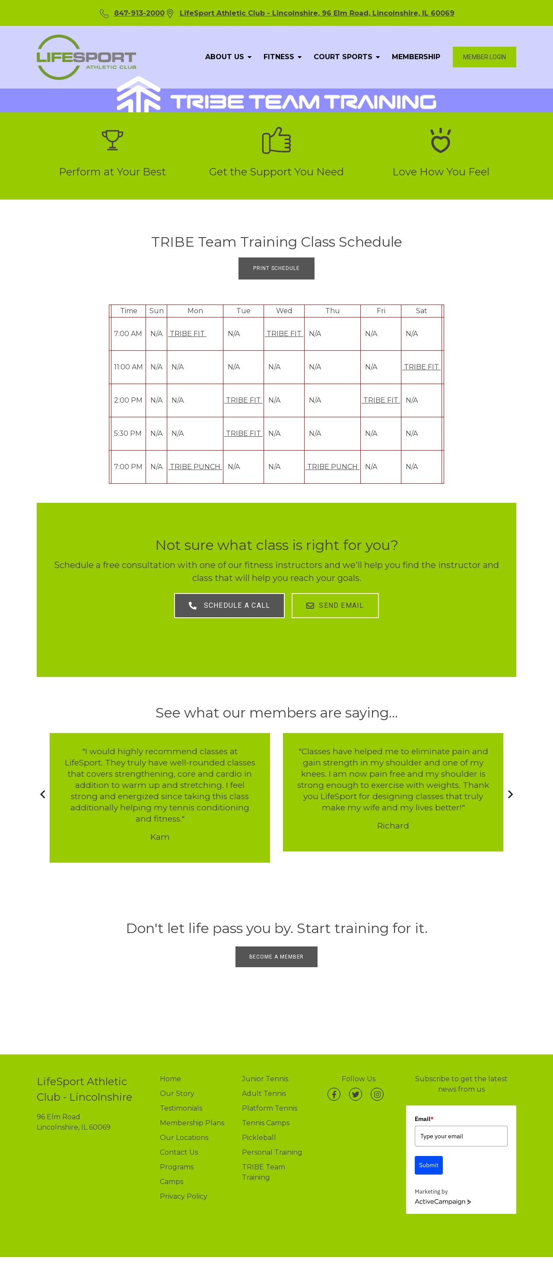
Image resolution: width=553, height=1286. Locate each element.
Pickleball (259, 1130)
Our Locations (184, 1130)
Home (170, 1071)
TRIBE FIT (187, 334)
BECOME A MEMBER (276, 949)
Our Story (177, 1086)
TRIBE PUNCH (195, 467)
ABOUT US (227, 57)
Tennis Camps (265, 1115)
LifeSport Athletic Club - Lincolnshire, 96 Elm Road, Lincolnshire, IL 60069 (317, 13)
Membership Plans (192, 1115)
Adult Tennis (264, 1086)
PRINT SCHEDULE (276, 268)
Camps (171, 1174)
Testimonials (181, 1101)
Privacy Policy (183, 1189)
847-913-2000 (139, 13)
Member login (484, 57)
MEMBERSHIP (416, 57)
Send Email (337, 604)
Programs (177, 1160)
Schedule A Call (227, 604)
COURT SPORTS (345, 57)
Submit (429, 1158)
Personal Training (272, 1145)
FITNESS (281, 57)
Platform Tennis (269, 1101)
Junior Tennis (265, 1071)
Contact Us (179, 1145)
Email (424, 1111)
